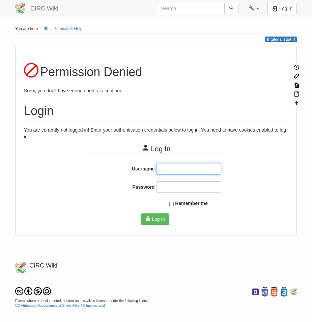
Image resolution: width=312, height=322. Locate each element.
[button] (254, 8)
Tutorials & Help (68, 28)
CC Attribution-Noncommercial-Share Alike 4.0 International (60, 305)
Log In (155, 219)
